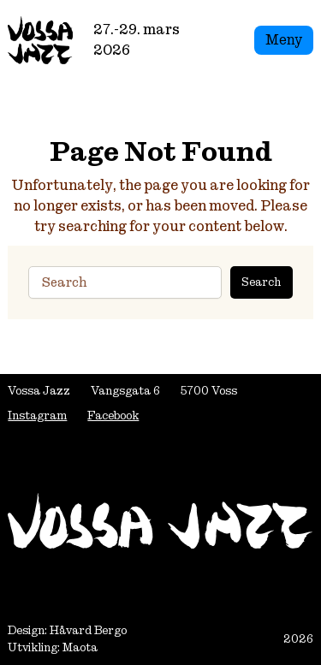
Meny (283, 40)
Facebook (113, 415)
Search (261, 282)
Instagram (37, 415)
